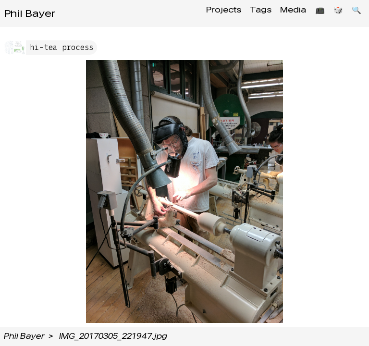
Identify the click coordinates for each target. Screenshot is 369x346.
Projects (209, 13)
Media (285, 13)
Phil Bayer (29, 13)
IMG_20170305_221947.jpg (113, 336)
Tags (249, 13)
